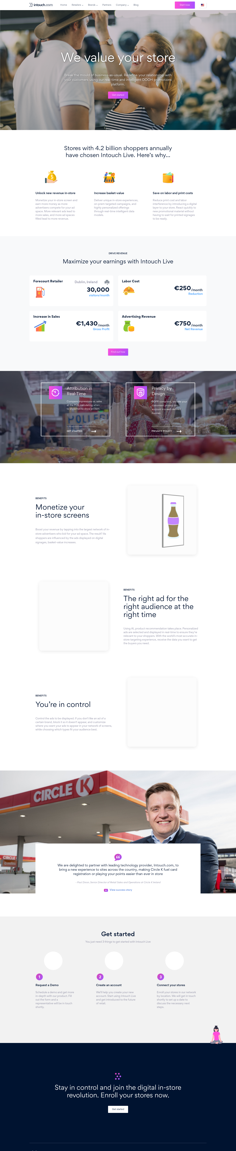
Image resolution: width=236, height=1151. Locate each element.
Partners (106, 5)
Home (63, 5)
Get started (118, 95)
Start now (185, 5)
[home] (41, 5)
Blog (135, 5)
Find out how (118, 352)
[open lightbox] (118, 890)
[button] (77, 5)
